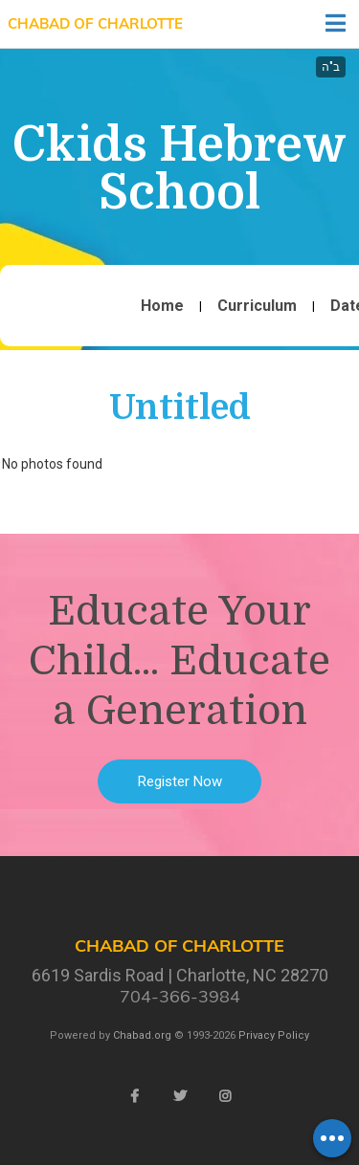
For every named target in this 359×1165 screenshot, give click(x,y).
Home (162, 306)
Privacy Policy (273, 1035)
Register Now (180, 781)
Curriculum (257, 306)
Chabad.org (142, 1035)
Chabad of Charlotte (95, 23)
